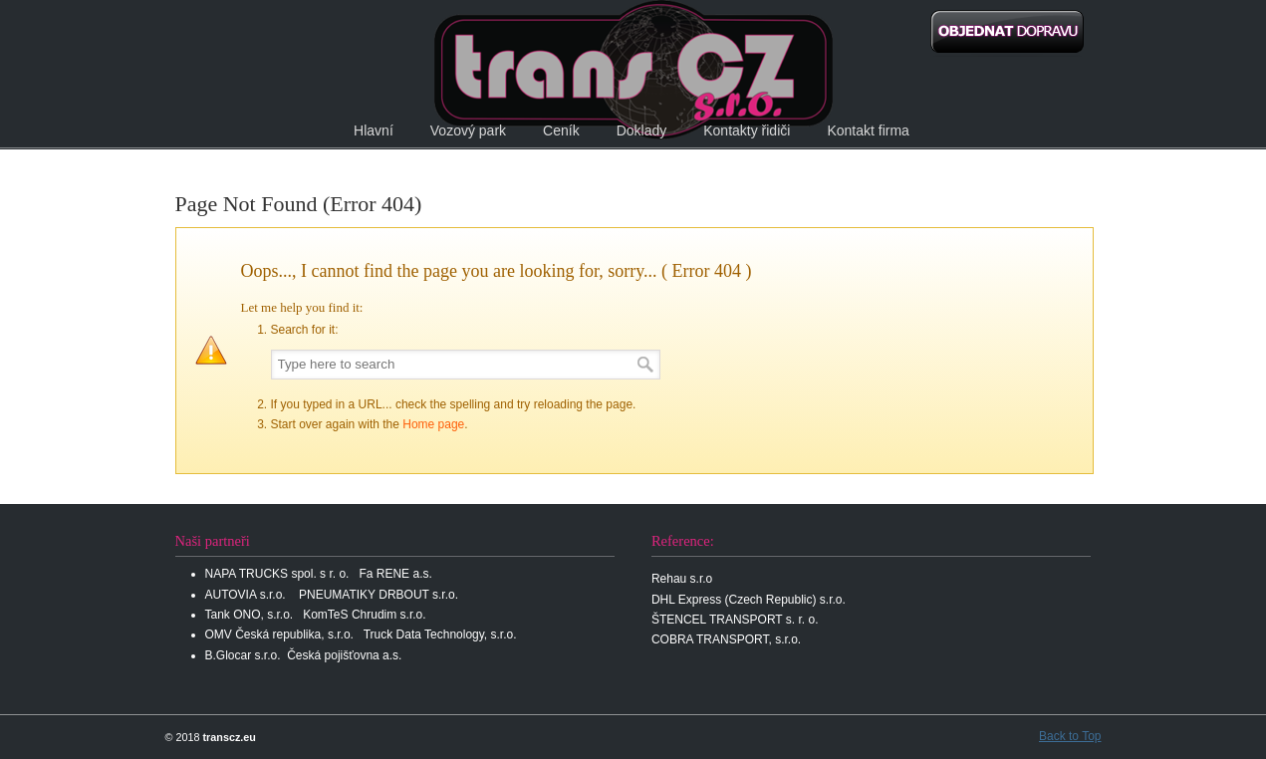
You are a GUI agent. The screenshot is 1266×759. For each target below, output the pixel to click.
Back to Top (1070, 736)
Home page (433, 424)
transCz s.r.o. (633, 69)
